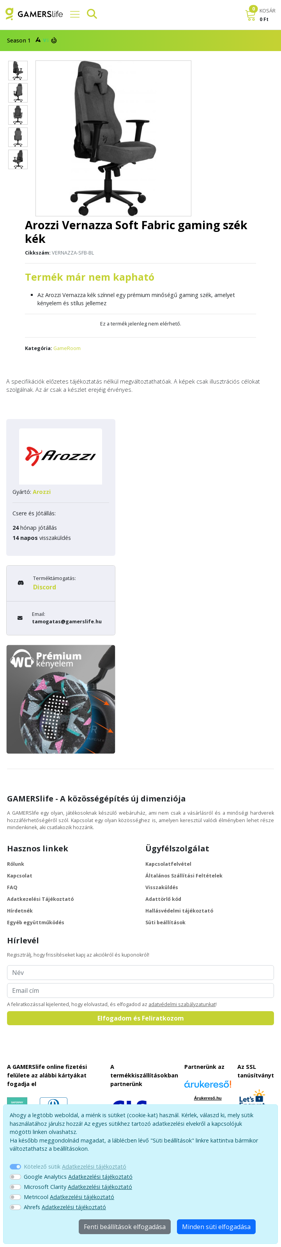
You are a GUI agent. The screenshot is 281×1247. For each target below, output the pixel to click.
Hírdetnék (20, 910)
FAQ (12, 887)
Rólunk (15, 864)
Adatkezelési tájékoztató (94, 1166)
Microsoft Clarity (78, 1186)
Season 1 (31, 40)
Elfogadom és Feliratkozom (140, 1018)
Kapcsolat (19, 875)
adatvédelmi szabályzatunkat (182, 1004)
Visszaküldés (161, 887)
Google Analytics (78, 1176)
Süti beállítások (165, 922)
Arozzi (42, 491)
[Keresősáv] (89, 14)
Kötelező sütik (75, 1166)
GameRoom (67, 348)
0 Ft (264, 19)
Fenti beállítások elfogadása (125, 1226)
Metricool (69, 1197)
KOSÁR (268, 10)
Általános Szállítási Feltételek (184, 875)
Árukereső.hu (208, 1098)
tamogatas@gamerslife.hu (67, 621)
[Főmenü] (72, 14)
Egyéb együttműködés (35, 922)
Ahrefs (65, 1207)
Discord (44, 587)
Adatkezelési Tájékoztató (40, 899)
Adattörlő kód (163, 899)
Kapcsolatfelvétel (168, 864)
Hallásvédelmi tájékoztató (179, 910)
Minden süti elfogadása (216, 1226)
